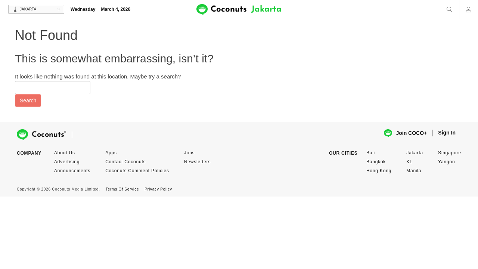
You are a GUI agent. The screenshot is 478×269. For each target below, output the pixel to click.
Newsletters (197, 161)
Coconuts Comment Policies (137, 170)
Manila (413, 170)
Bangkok (376, 161)
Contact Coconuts (125, 161)
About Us (64, 152)
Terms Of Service (122, 189)
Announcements (72, 170)
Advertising (67, 161)
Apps (111, 152)
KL (409, 161)
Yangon (446, 161)
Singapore (449, 152)
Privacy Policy (158, 189)
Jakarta (414, 152)
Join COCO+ (405, 133)
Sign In (447, 133)
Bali (370, 152)
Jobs (189, 152)
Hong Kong (378, 170)
